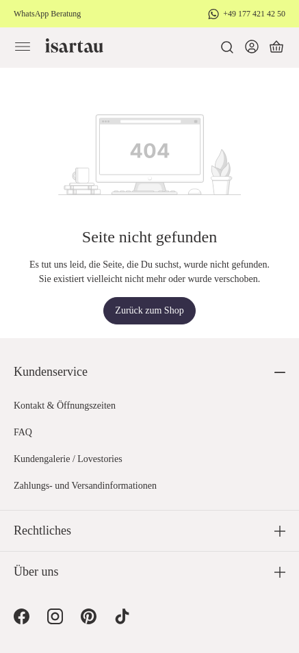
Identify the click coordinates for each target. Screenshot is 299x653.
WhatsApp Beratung (47, 13)
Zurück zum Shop (149, 310)
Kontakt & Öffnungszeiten (65, 405)
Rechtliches (42, 530)
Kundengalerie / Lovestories (68, 459)
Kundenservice (51, 372)
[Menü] (22, 47)
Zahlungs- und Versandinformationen (85, 486)
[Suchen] (227, 47)
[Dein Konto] (252, 47)
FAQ (23, 432)
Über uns (36, 571)
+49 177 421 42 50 (254, 13)
